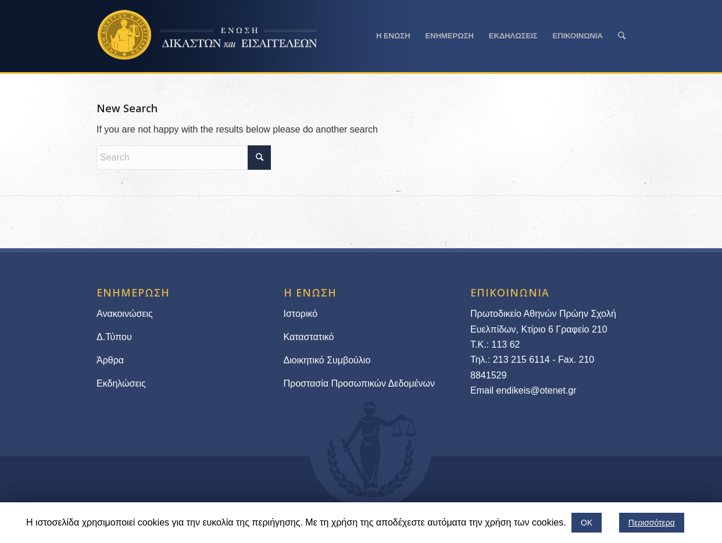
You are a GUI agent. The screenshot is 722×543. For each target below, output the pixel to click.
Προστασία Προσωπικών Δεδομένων (359, 383)
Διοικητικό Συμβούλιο (327, 360)
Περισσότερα (651, 522)
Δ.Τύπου (114, 337)
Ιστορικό (301, 314)
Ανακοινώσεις (124, 314)
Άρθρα (110, 360)
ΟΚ (586, 522)
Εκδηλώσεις (121, 383)
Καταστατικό (310, 337)
